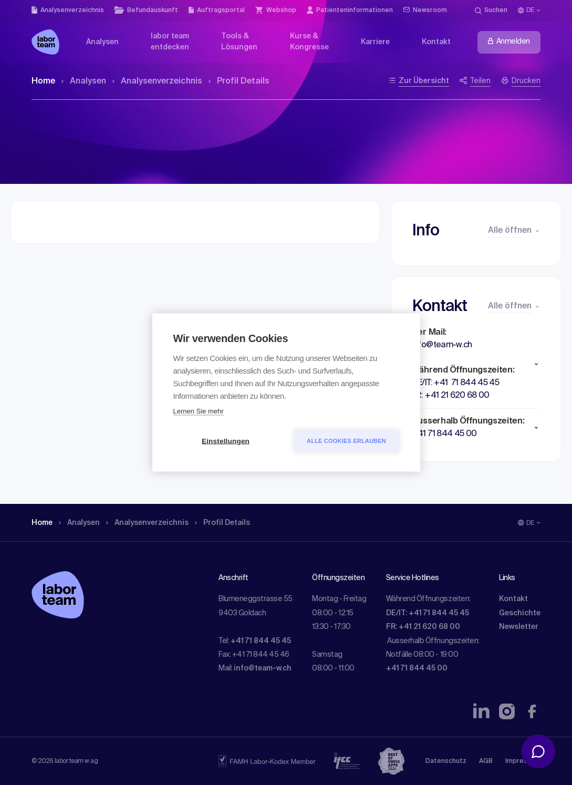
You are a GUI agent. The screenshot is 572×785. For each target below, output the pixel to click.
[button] (476, 364)
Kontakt (513, 599)
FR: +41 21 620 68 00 (423, 627)
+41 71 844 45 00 (417, 668)
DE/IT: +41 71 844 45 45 (427, 613)
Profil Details (239, 81)
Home (43, 81)
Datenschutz (445, 761)
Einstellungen (225, 441)
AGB (486, 761)
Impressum (522, 761)
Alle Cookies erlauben (346, 441)
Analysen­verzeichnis (157, 81)
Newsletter (518, 627)
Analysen (83, 81)
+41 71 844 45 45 (261, 641)
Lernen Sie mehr (198, 411)
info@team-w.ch (263, 668)
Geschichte (519, 613)
